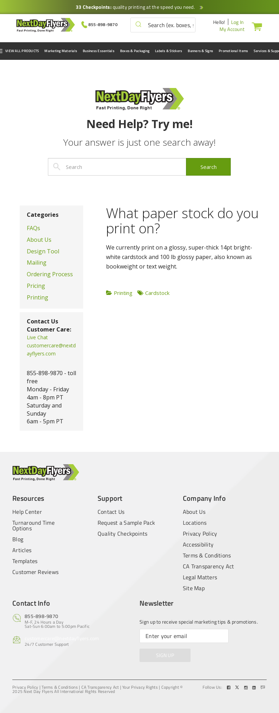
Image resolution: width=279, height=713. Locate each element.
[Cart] (255, 26)
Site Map (194, 588)
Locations (194, 522)
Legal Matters (200, 577)
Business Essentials (98, 50)
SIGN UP (165, 655)
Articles (21, 550)
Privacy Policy (200, 533)
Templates (24, 561)
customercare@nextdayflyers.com (62, 638)
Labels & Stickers (168, 50)
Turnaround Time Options (33, 525)
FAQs (33, 228)
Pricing (36, 286)
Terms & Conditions (207, 555)
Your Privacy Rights (140, 687)
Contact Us (111, 511)
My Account (232, 29)
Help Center (27, 511)
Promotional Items (233, 50)
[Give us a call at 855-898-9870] (99, 24)
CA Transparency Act (208, 566)
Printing (37, 297)
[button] (138, 25)
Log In (237, 22)
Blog (17, 539)
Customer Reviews (35, 572)
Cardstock (157, 292)
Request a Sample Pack (126, 522)
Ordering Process (50, 274)
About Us (39, 240)
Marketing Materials (60, 50)
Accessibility (198, 544)
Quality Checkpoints (123, 533)
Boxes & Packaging (134, 50)
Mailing (36, 262)
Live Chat (37, 337)
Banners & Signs (200, 50)
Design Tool (43, 251)
